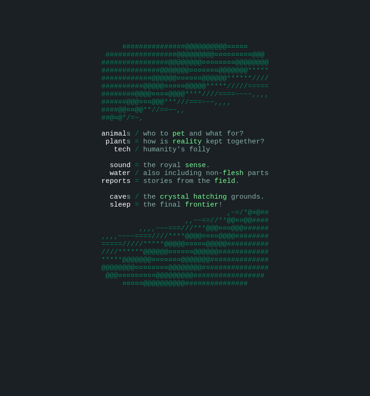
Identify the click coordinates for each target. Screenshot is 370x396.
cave (118, 231)
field (224, 212)
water (120, 203)
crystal (174, 231)
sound (120, 194)
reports (116, 212)
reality (187, 166)
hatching (210, 231)
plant (116, 166)
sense (195, 194)
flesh (233, 203)
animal (113, 157)
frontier (201, 240)
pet (178, 157)
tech (122, 175)
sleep (120, 240)
